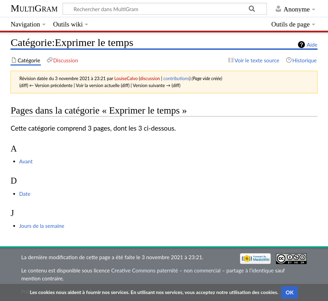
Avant (26, 161)
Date (24, 194)
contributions (176, 78)
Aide (312, 44)
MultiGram (34, 8)
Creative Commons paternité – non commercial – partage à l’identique (192, 270)
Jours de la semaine (41, 226)
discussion (150, 78)
